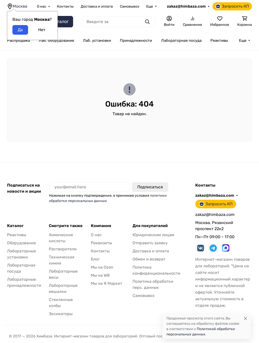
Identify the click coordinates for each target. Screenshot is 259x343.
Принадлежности (136, 40)
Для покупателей (150, 226)
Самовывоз (129, 6)
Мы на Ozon (102, 267)
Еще (149, 6)
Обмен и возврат (149, 259)
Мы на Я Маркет (106, 283)
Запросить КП (232, 6)
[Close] (245, 318)
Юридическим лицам (153, 234)
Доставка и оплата (97, 6)
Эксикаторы (61, 313)
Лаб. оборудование (56, 40)
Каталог (15, 226)
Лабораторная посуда (181, 40)
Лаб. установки (97, 40)
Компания (101, 226)
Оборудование (21, 242)
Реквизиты (101, 242)
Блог (95, 259)
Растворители (63, 249)
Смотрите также (65, 226)
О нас (41, 6)
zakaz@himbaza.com (186, 6)
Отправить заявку (150, 242)
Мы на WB (100, 275)
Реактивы (219, 40)
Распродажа (18, 40)
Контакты (65, 6)
